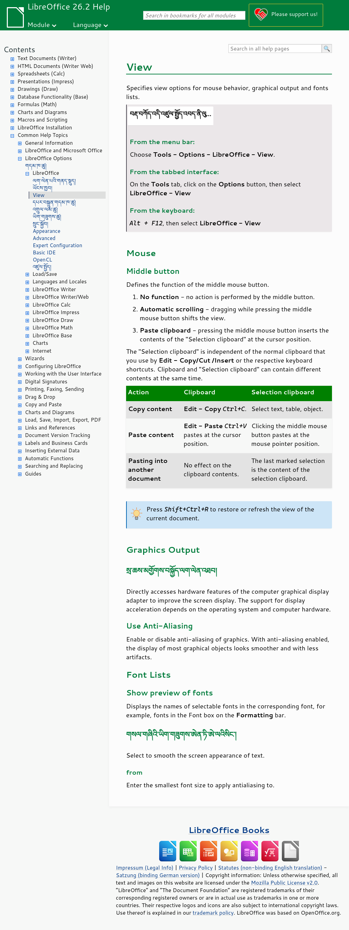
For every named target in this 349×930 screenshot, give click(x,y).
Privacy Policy (196, 867)
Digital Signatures (46, 381)
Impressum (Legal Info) (144, 867)
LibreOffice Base (52, 335)
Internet (41, 350)
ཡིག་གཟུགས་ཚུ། (47, 216)
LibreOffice (45, 173)
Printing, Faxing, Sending (54, 389)
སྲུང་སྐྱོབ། (40, 223)
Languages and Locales (59, 281)
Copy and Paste (43, 404)
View (39, 195)
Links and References (50, 427)
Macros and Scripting (42, 119)
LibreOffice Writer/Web (60, 296)
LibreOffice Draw (52, 320)
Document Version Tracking (57, 435)
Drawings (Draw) (37, 89)
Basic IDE (44, 252)
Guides (33, 473)
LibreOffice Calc (51, 304)
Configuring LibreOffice (53, 366)
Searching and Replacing (54, 465)
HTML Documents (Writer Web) (55, 66)
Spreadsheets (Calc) (41, 73)
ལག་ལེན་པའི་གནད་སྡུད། (54, 180)
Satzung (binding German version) (158, 875)
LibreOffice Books (229, 830)
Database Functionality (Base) (52, 96)
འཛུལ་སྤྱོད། (42, 266)
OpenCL (42, 259)
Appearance (46, 231)
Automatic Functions (49, 458)
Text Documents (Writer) (47, 58)
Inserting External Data (52, 450)
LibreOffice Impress (55, 312)
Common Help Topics (42, 135)
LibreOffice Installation (44, 127)
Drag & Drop (40, 396)
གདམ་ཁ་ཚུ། (35, 165)
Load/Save (44, 274)
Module (38, 24)
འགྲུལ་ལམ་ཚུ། (45, 209)
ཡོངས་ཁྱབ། (42, 188)
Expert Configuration (57, 245)
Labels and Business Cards (56, 443)
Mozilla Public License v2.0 (284, 882)
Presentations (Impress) (45, 81)
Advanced (44, 238)
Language (87, 24)
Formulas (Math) (37, 104)
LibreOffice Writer (54, 289)
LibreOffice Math (52, 327)
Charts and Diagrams (42, 112)
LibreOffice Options (48, 158)
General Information (49, 142)
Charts (40, 343)
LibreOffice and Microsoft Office (63, 150)
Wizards (34, 358)
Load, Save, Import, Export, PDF (63, 419)
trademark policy (213, 912)
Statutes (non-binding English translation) (270, 867)
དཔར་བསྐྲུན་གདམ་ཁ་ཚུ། (54, 202)
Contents (19, 49)
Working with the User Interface (63, 373)
